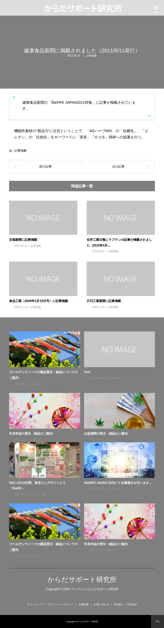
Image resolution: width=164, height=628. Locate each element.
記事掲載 (91, 55)
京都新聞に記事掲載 (23, 240)
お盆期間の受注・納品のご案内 (106, 433)
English (118, 604)
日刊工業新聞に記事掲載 (104, 301)
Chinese (132, 604)
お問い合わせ (101, 604)
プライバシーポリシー (60, 604)
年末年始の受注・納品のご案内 (31, 433)
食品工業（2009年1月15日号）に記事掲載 (38, 301)
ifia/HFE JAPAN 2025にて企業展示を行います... (118, 483)
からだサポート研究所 (82, 579)
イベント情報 (38, 494)
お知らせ (36, 384)
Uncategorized (114, 378)
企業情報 (83, 604)
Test (87, 372)
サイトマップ (35, 604)
